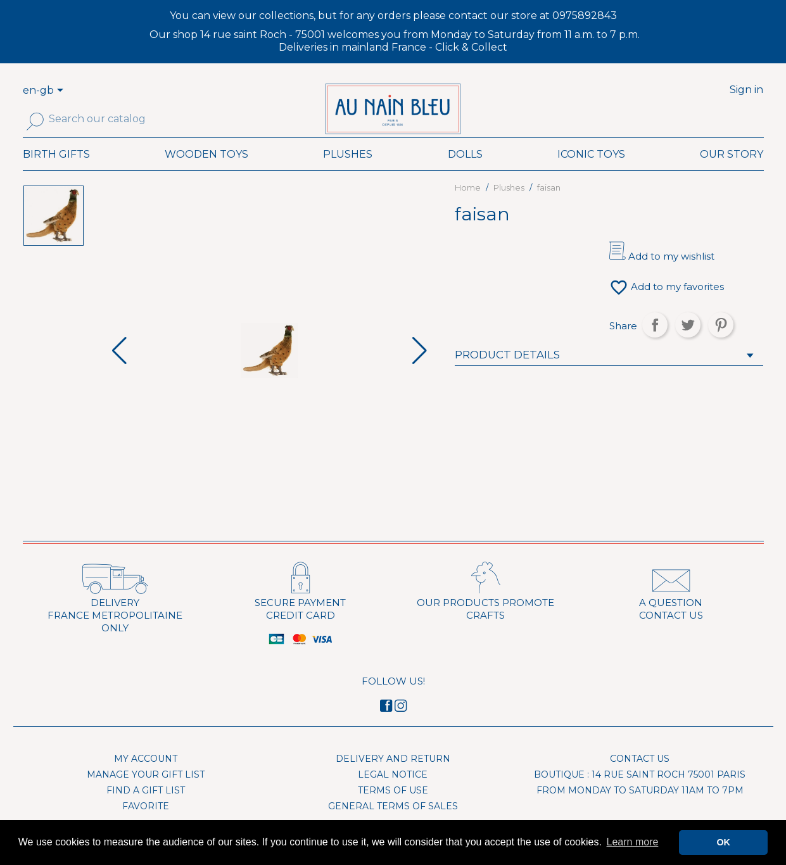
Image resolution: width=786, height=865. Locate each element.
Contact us (639, 777)
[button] (419, 370)
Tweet (687, 344)
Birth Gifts (56, 173)
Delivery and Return (393, 777)
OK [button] (723, 842)
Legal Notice (393, 793)
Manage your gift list (146, 793)
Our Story (731, 173)
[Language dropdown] (62, 91)
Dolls (465, 173)
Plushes (347, 173)
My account (145, 777)
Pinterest (720, 344)
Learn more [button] (633, 842)
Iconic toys (591, 173)
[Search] (107, 119)
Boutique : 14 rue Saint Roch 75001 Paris (639, 793)
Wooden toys (206, 173)
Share (655, 344)
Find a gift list (145, 809)
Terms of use (393, 809)
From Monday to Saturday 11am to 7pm (640, 809)
